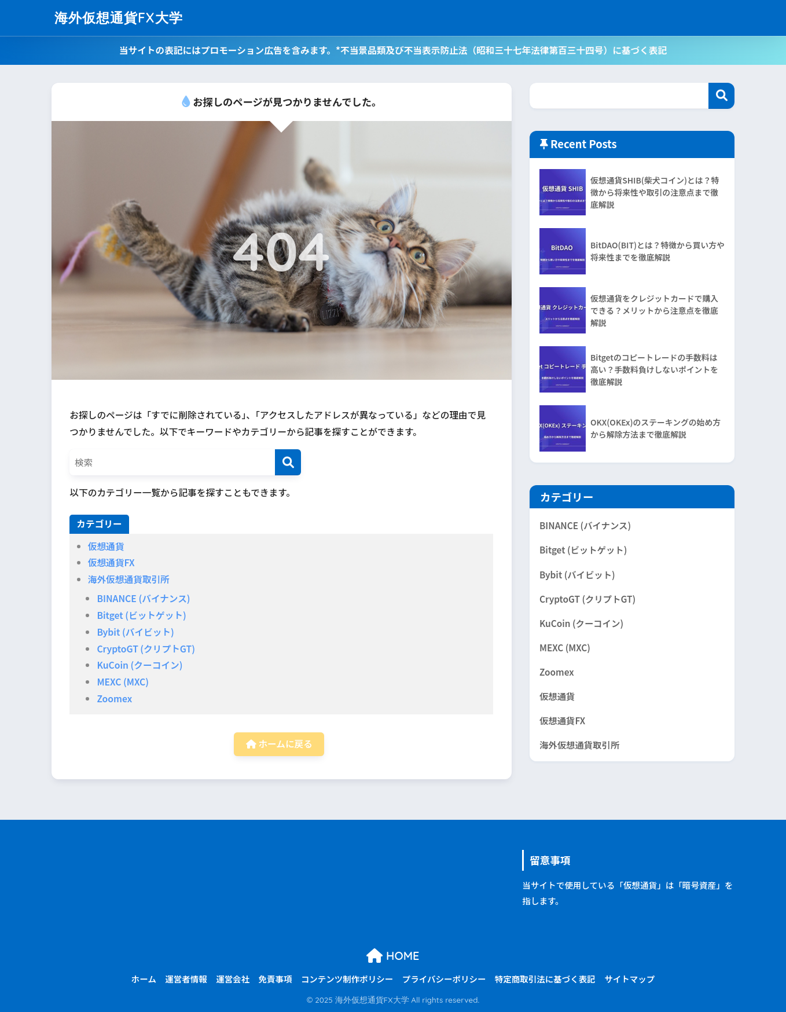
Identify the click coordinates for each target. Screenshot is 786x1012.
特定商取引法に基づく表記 (545, 979)
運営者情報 (186, 979)
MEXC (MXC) (123, 681)
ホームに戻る (279, 743)
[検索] (288, 462)
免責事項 (275, 979)
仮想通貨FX (111, 562)
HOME (392, 955)
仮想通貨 (106, 546)
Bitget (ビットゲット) (141, 615)
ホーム (143, 979)
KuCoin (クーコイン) (139, 665)
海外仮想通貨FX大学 (118, 17)
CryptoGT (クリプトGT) (146, 648)
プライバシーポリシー (444, 979)
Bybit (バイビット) (135, 632)
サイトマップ (629, 979)
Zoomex (114, 698)
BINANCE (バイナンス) (143, 598)
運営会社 (232, 979)
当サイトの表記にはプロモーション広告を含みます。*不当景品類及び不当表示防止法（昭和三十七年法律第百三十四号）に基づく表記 (393, 50)
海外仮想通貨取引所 (129, 579)
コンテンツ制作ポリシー (347, 979)
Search (721, 96)
